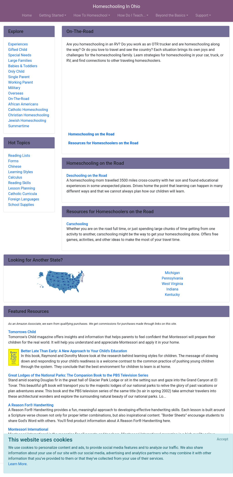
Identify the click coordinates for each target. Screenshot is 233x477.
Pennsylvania (172, 278)
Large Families (20, 60)
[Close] (222, 439)
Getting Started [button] (51, 15)
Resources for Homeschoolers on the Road (103, 143)
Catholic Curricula (22, 194)
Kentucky (172, 294)
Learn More (17, 464)
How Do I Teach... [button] (131, 15)
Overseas (15, 93)
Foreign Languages (23, 199)
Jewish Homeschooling (27, 120)
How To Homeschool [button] (90, 15)
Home (27, 15)
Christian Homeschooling (28, 115)
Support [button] (201, 15)
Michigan (172, 273)
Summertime (18, 126)
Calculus (15, 177)
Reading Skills (19, 183)
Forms (13, 161)
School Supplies (21, 204)
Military (14, 88)
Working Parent (20, 82)
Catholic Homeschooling (28, 109)
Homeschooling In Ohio (116, 6)
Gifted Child (17, 49)
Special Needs (19, 55)
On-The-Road (18, 99)
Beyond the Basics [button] (170, 15)
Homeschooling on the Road (91, 134)
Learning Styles (20, 172)
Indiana (172, 289)
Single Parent (19, 77)
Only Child (16, 71)
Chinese (14, 166)
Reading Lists (19, 155)
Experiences (18, 44)
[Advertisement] (145, 97)
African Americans (23, 104)
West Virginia (172, 284)
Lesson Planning (21, 188)
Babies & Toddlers (22, 66)
